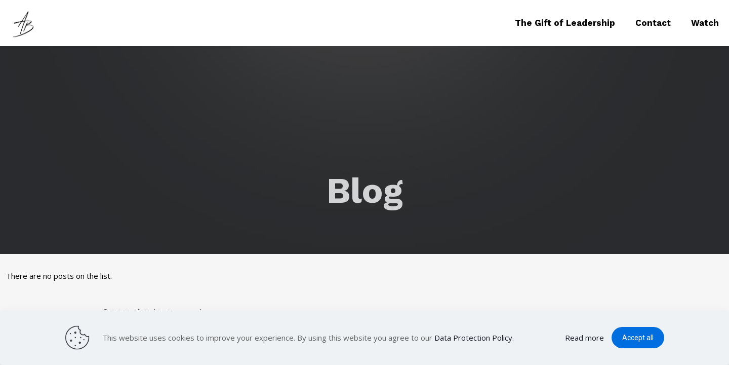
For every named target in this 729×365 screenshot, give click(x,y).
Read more (584, 338)
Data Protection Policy (473, 338)
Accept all (638, 338)
